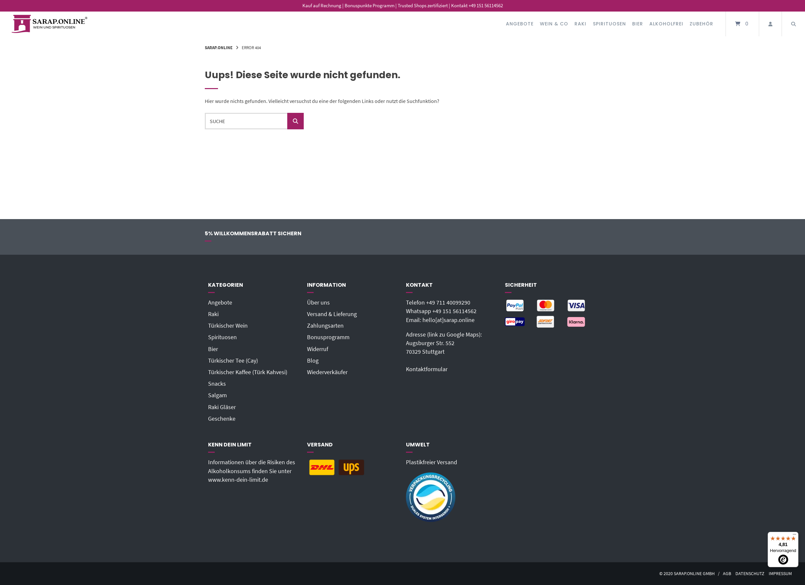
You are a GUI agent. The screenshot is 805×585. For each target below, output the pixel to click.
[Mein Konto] (770, 24)
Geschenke (221, 418)
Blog (313, 360)
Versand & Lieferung (332, 314)
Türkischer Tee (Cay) (233, 360)
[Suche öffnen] (793, 24)
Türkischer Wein (228, 325)
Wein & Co (554, 23)
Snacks (217, 383)
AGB (727, 573)
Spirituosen (609, 23)
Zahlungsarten (325, 325)
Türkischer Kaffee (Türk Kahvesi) (247, 372)
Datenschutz (749, 573)
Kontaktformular (427, 369)
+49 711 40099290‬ (448, 302)
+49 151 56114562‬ (454, 311)
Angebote (520, 23)
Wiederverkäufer (327, 372)
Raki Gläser (222, 407)
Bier (637, 23)
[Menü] (794, 536)
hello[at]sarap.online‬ (448, 320)
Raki (580, 23)
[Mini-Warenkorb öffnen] (742, 24)
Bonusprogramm (328, 337)
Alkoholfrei (666, 23)
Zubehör (701, 23)
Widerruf (317, 349)
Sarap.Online (218, 47)
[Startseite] (49, 24)
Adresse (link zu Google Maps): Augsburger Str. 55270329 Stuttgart (444, 343)
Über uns (318, 302)
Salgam (217, 395)
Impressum (780, 573)
